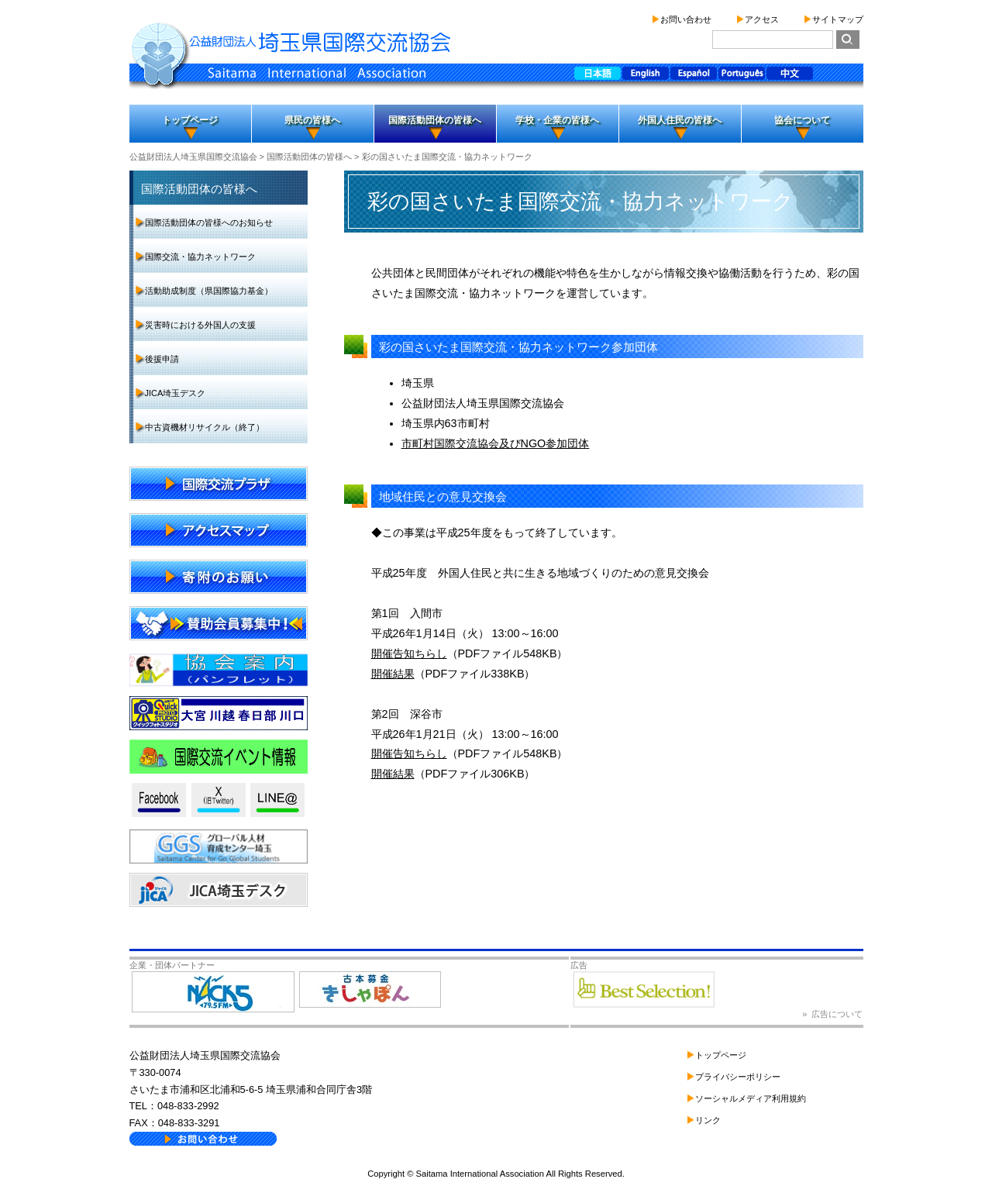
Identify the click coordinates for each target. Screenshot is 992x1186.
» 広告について (832, 1014)
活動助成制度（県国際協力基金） (209, 290)
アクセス (762, 19)
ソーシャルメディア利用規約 (750, 1098)
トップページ (190, 120)
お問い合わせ (685, 19)
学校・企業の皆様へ (557, 120)
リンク (708, 1120)
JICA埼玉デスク (175, 393)
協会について (802, 120)
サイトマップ (837, 19)
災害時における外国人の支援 (200, 324)
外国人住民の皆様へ (680, 120)
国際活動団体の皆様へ (434, 120)
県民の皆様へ (312, 120)
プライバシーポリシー (737, 1076)
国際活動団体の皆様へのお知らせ (209, 222)
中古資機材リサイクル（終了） (204, 427)
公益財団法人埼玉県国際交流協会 (193, 156)
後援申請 (162, 359)
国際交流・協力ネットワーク (200, 256)
